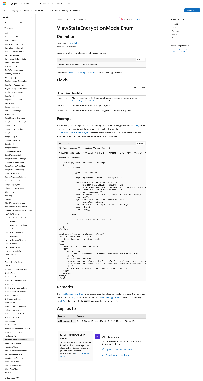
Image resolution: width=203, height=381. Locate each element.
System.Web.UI (73, 43)
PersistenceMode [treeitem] (12, 42)
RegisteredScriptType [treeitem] (13, 86)
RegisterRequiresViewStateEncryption (74, 132)
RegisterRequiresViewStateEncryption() (87, 100)
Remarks (175, 34)
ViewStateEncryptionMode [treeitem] (16, 326)
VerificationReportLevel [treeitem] (14, 319)
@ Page (63, 301)
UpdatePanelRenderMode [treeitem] (15, 267)
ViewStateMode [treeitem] (11, 334)
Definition (176, 24)
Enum (92, 72)
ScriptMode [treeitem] (10, 131)
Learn (59, 19)
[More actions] (144, 19)
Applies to (176, 38)
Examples (175, 31)
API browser (78, 19)
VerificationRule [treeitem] (11, 323)
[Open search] (190, 3)
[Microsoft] (4, 3)
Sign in (197, 3)
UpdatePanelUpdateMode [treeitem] (15, 278)
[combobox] (17, 23)
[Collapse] (31, 17)
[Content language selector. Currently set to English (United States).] (15, 376)
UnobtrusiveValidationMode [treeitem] (16, 256)
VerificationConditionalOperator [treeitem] (17, 315)
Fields (174, 27)
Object (71, 72)
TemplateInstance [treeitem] (12, 223)
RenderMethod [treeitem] (11, 90)
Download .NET (192, 10)
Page (138, 125)
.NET (68, 19)
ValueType (81, 72)
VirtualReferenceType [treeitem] (13, 341)
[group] (101, 213)
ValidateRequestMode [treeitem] (13, 297)
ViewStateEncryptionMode (72, 293)
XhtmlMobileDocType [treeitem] (13, 352)
